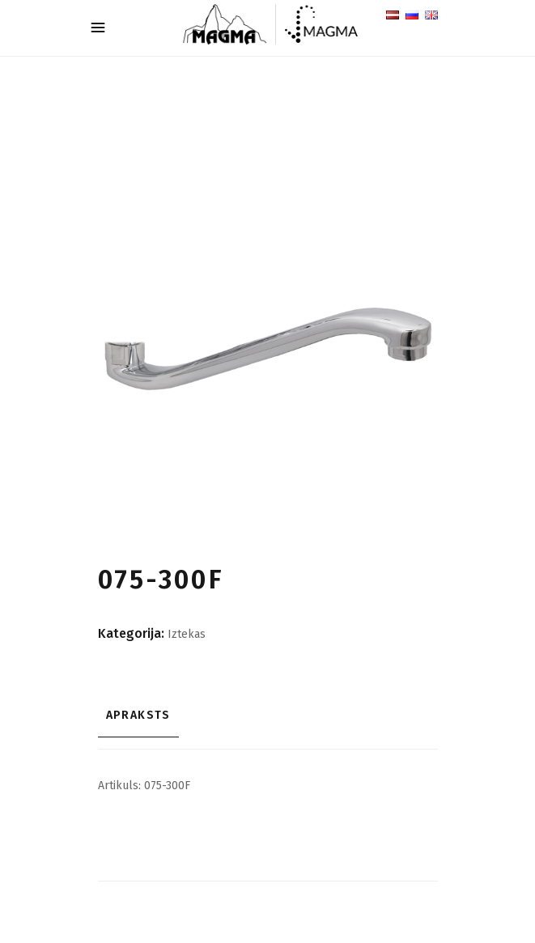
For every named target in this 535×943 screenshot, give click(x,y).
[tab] (268, 716)
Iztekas (187, 634)
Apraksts (138, 715)
